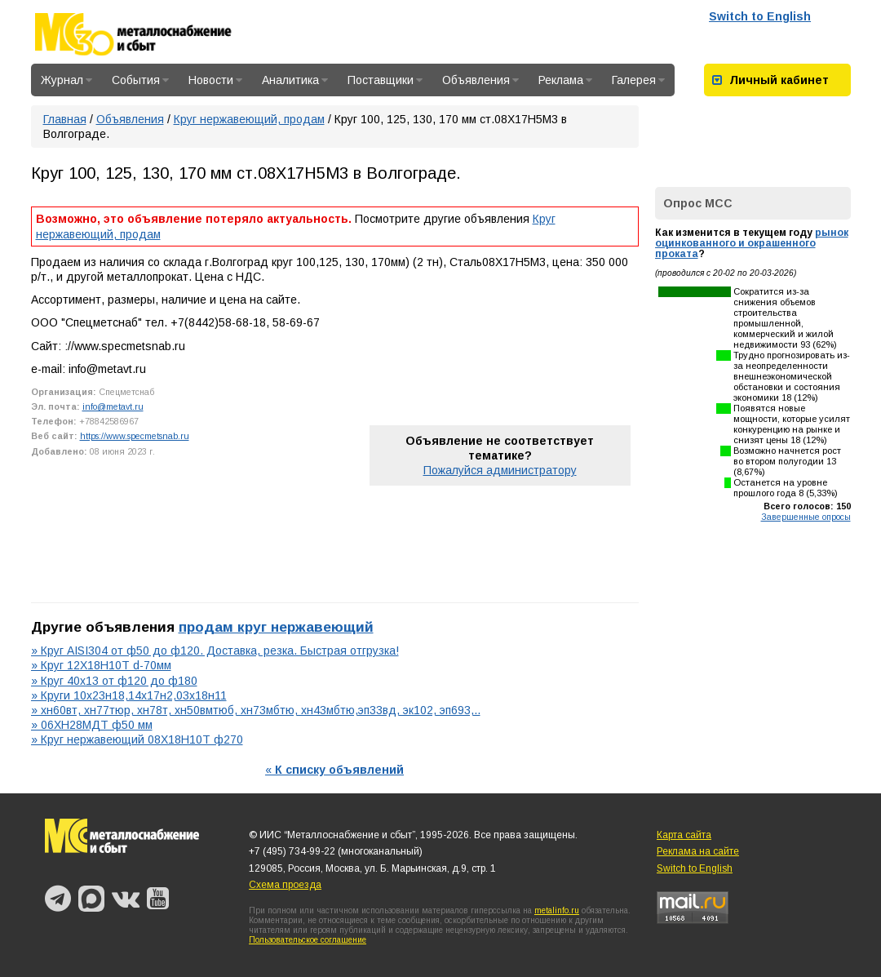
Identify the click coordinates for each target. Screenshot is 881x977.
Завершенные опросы (806, 517)
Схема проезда (285, 884)
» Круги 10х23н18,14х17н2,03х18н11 (129, 695)
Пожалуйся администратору (500, 470)
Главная (64, 119)
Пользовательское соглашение (307, 939)
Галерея (638, 80)
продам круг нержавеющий (276, 627)
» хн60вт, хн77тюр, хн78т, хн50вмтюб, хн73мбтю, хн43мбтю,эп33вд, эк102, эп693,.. (255, 710)
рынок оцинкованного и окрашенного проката (751, 243)
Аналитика (295, 80)
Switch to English (760, 16)
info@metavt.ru (113, 406)
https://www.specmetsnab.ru (134, 436)
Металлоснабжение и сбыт (155, 34)
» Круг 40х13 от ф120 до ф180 (114, 680)
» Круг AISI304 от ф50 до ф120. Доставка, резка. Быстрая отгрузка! (215, 650)
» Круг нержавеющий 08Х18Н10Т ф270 (137, 739)
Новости (215, 80)
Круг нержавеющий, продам (249, 119)
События (140, 80)
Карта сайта (684, 835)
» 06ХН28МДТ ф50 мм (92, 724)
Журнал (66, 80)
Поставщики (385, 80)
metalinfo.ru (556, 910)
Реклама (565, 80)
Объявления (480, 80)
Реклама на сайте (698, 851)
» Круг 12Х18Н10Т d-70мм (101, 665)
